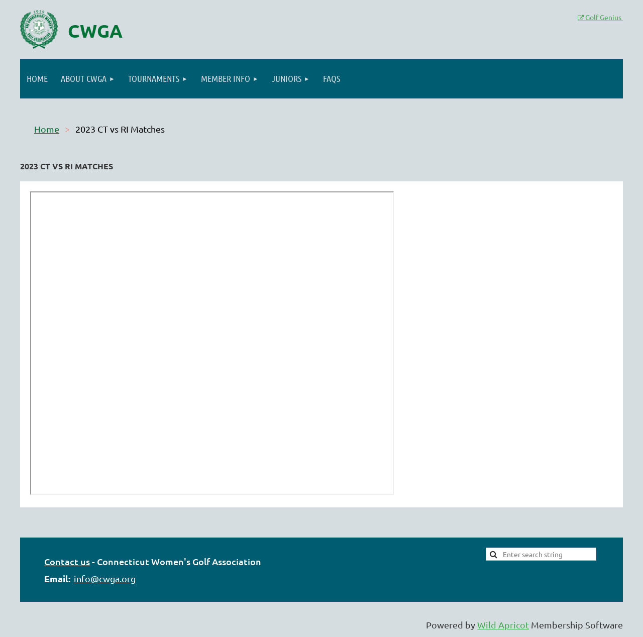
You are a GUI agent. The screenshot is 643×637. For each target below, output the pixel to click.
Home (46, 129)
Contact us (67, 561)
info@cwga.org (105, 578)
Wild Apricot (503, 624)
